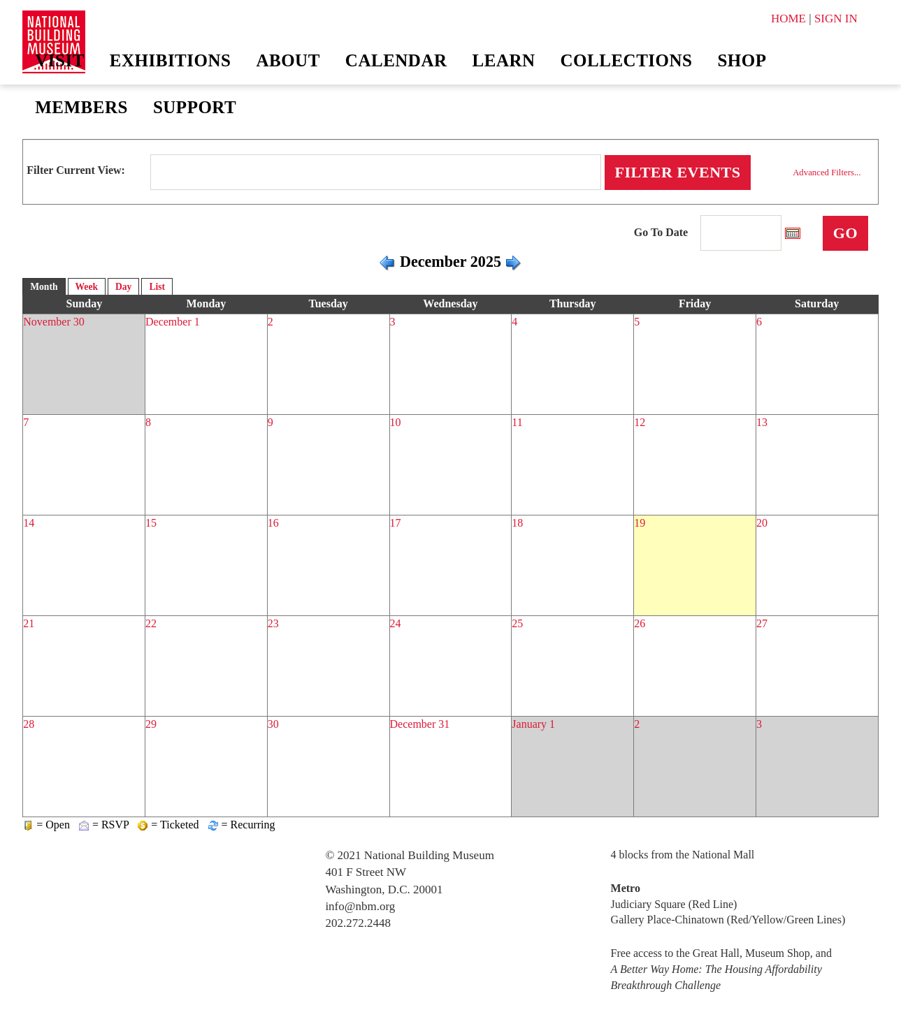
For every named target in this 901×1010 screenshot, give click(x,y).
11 (517, 422)
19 (639, 523)
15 (151, 523)
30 (273, 724)
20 (761, 523)
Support (194, 107)
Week (86, 286)
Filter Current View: (76, 170)
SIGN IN (836, 18)
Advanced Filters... (826, 172)
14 (28, 523)
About (287, 60)
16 (273, 523)
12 (639, 422)
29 (151, 724)
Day (123, 286)
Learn (504, 60)
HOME (788, 18)
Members (81, 107)
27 (761, 623)
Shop (741, 60)
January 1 (533, 724)
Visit (60, 60)
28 (28, 724)
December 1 (172, 322)
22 (151, 623)
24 (395, 623)
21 (28, 623)
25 (517, 623)
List (157, 286)
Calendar (396, 60)
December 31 (420, 724)
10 (395, 422)
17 (395, 523)
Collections (627, 60)
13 (761, 422)
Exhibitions (170, 60)
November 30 (54, 322)
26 (639, 623)
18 (517, 523)
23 (273, 623)
